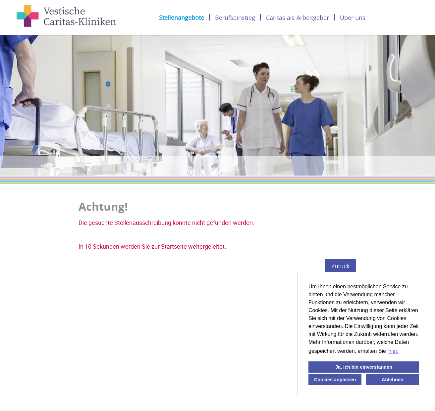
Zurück (340, 266)
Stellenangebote (181, 17)
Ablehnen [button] (393, 379)
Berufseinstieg (235, 17)
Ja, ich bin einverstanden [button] (363, 367)
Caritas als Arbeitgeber (297, 17)
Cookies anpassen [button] (335, 379)
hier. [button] (394, 351)
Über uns (352, 17)
